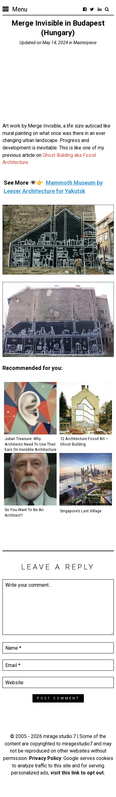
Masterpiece (85, 42)
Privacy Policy (45, 758)
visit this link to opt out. (77, 773)
